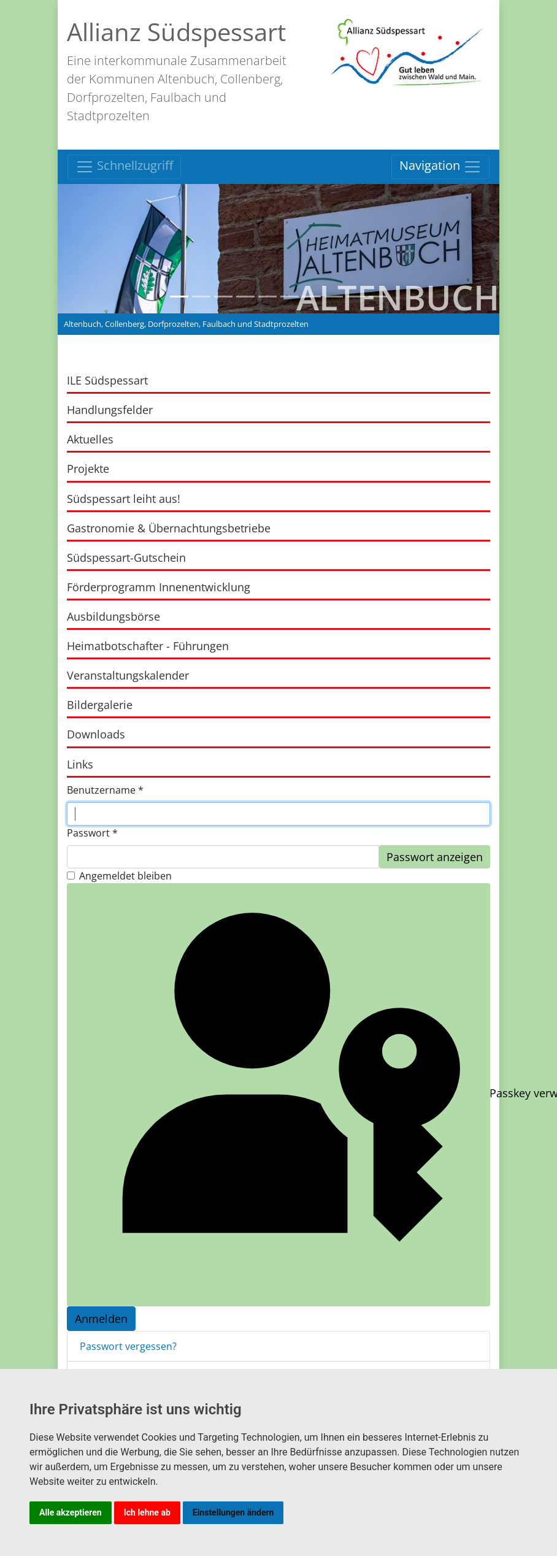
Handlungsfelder (110, 409)
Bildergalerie (100, 704)
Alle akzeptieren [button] (70, 1512)
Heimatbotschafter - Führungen (148, 645)
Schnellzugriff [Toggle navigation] (124, 166)
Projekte (88, 468)
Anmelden (101, 1318)
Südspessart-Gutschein (126, 557)
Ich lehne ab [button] (147, 1512)
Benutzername (105, 790)
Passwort (92, 833)
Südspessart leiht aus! (123, 498)
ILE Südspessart (107, 380)
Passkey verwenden (280, 1094)
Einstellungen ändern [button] (233, 1512)
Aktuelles (90, 439)
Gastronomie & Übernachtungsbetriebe (169, 528)
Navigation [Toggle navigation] (440, 166)
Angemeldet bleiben (125, 876)
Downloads (96, 734)
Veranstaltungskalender (128, 675)
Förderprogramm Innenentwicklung (158, 587)
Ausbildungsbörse (113, 616)
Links (80, 764)
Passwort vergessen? (128, 1346)
